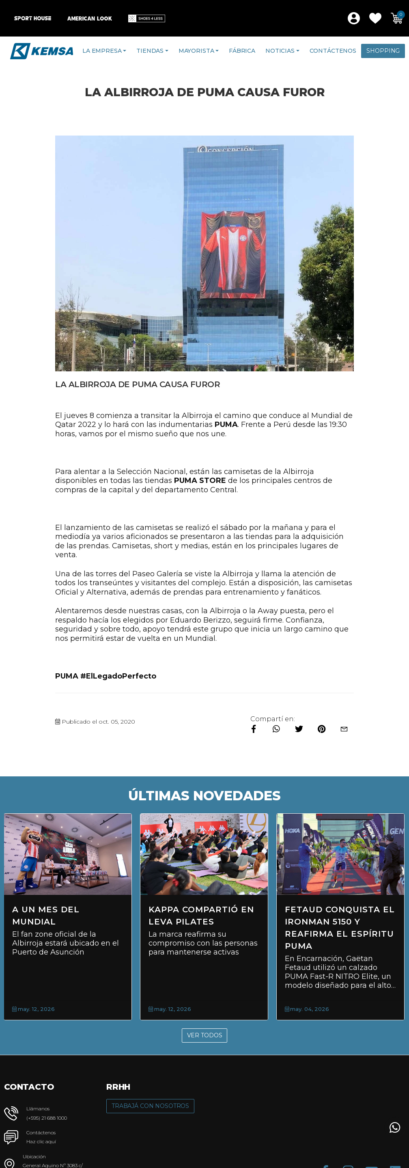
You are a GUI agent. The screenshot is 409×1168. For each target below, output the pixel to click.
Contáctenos (333, 50)
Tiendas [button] (150, 50)
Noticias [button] (280, 50)
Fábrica (242, 50)
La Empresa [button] (102, 50)
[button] (375, 18)
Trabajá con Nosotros (150, 1106)
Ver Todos (204, 1035)
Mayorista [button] (196, 50)
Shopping (383, 50)
